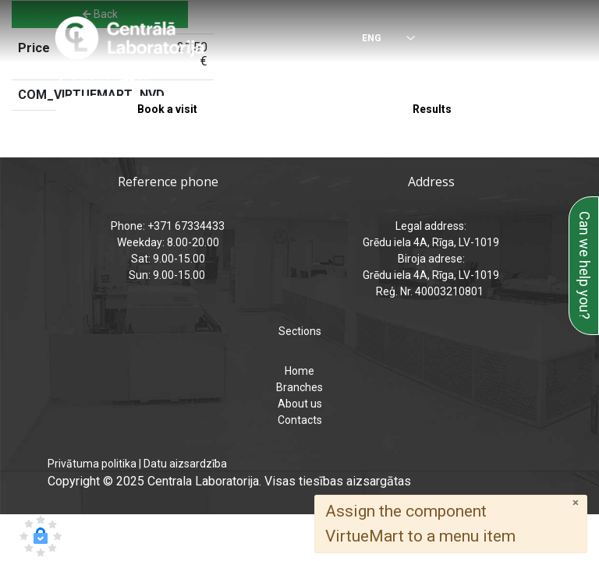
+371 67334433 (108, 78)
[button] (41, 536)
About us (300, 403)
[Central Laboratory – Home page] (130, 38)
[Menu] (537, 39)
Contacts (300, 420)
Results (432, 109)
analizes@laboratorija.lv (395, 78)
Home (299, 371)
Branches (299, 387)
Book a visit (167, 109)
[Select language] (377, 39)
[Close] (576, 503)
